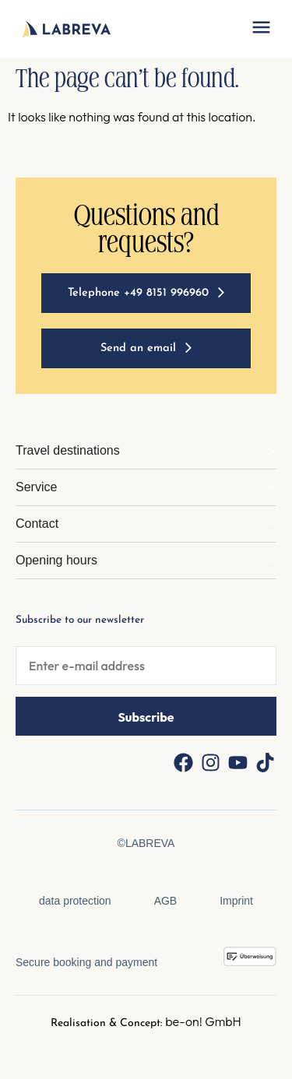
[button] (261, 29)
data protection (75, 900)
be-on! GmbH (203, 1021)
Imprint (236, 900)
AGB (166, 900)
